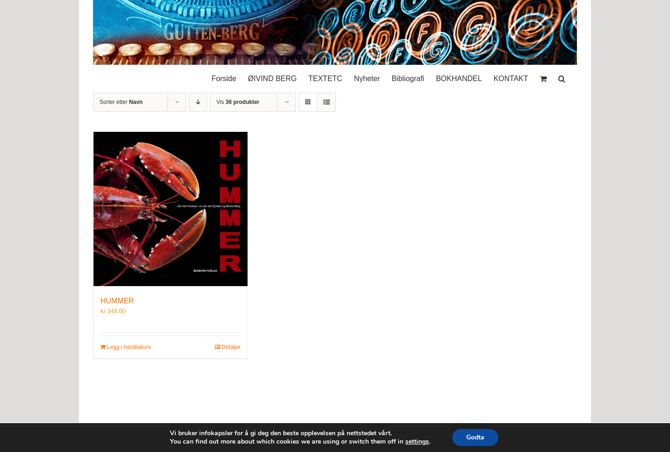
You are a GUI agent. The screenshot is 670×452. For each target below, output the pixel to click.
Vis (237, 102)
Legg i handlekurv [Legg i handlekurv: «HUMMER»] (129, 347)
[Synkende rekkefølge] (198, 102)
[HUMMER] (171, 209)
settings (417, 442)
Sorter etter (121, 102)
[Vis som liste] (326, 102)
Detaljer (231, 347)
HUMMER (117, 301)
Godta (475, 437)
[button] (561, 76)
